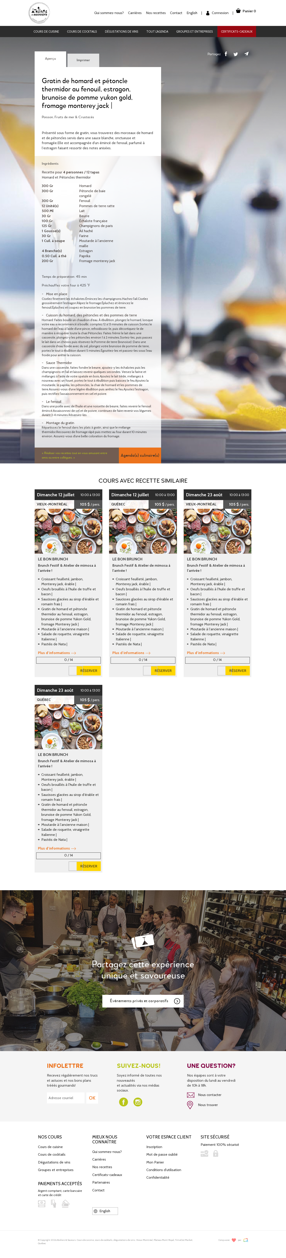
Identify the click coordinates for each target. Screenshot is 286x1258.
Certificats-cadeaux (236, 31)
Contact (171, 13)
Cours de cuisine (46, 31)
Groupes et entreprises (194, 31)
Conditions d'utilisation (163, 1168)
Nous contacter (204, 1095)
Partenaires (101, 1180)
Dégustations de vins (121, 31)
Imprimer (83, 60)
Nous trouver (202, 1104)
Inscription (154, 1145)
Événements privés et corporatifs (145, 1001)
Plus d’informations (57, 653)
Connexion (212, 13)
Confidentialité (157, 1176)
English (186, 13)
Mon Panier (155, 1160)
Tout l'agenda (157, 31)
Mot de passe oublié (162, 1153)
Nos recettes (150, 13)
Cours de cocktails (82, 31)
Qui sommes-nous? (103, 13)
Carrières (129, 13)
